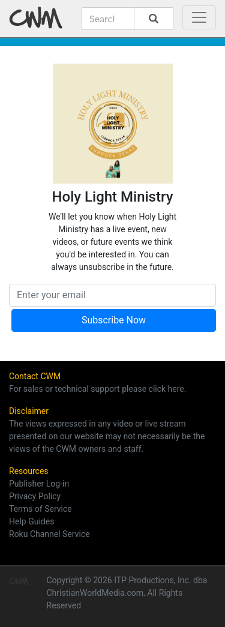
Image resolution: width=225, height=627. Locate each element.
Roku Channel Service (49, 534)
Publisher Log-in (39, 483)
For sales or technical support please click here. (97, 389)
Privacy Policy (35, 496)
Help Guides (31, 521)
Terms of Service (40, 509)
